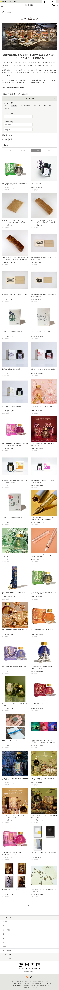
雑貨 (4, 938)
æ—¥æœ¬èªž (49, 2)
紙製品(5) (7, 108)
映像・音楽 (6, 930)
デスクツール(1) (25, 105)
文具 (11, 139)
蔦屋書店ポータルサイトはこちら (29, 967)
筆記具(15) (37, 105)
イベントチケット (8, 950)
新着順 (49, 150)
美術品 (5, 921)
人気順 (10, 150)
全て (6, 105)
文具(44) (14, 105)
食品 (4, 946)
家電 (4, 942)
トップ (3, 12)
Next (33, 906)
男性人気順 (23, 150)
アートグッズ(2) (48, 105)
